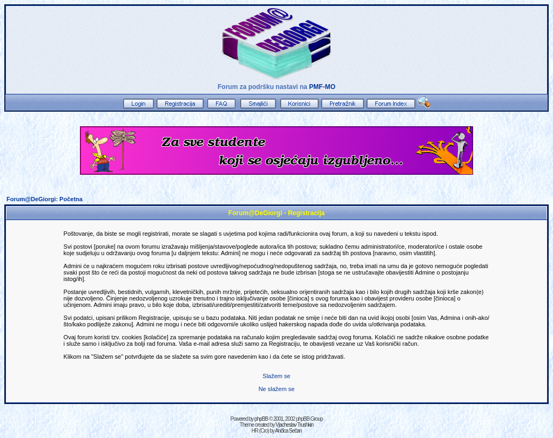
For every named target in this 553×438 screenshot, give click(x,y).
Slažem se (276, 376)
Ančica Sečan (288, 431)
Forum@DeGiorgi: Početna (44, 199)
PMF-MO (322, 87)
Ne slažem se (277, 389)
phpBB (261, 419)
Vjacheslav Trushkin (294, 425)
